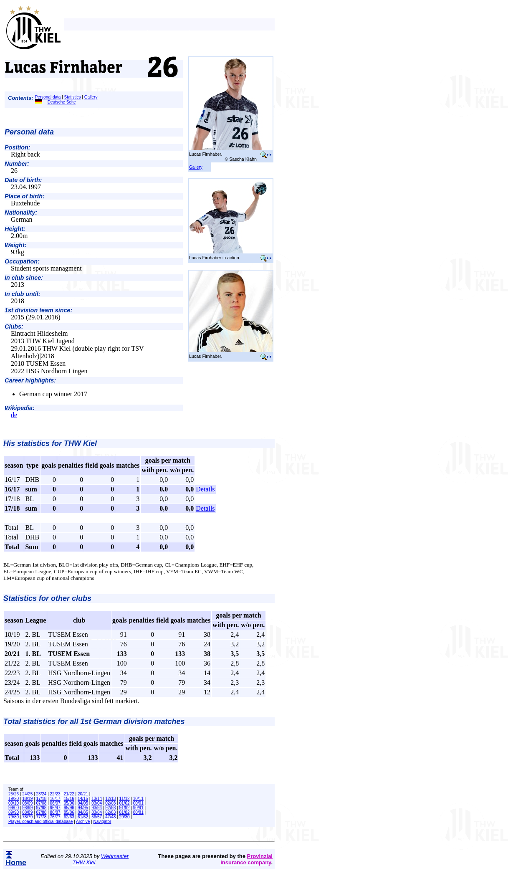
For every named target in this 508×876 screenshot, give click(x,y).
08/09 (27, 803)
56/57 (96, 817)
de (14, 414)
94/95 (83, 807)
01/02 (124, 803)
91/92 (124, 807)
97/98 (41, 807)
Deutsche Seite (55, 102)
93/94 (96, 807)
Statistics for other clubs (47, 598)
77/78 (41, 817)
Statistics (72, 97)
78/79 (27, 817)
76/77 (55, 817)
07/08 (41, 803)
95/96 (69, 807)
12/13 (110, 798)
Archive (83, 821)
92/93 (110, 807)
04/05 (83, 803)
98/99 (27, 807)
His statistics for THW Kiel (50, 443)
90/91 (138, 807)
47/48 (110, 817)
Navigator (102, 821)
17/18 (41, 798)
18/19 (27, 798)
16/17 (55, 798)
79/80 (13, 817)
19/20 (13, 798)
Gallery (91, 97)
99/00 (13, 807)
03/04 (96, 803)
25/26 (13, 794)
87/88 (41, 812)
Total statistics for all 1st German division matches (93, 721)
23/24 (41, 794)
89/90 (13, 812)
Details (205, 489)
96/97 (55, 807)
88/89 (27, 812)
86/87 (55, 812)
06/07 (55, 803)
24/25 (27, 794)
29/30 (124, 817)
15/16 (69, 798)
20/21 (83, 794)
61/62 (83, 817)
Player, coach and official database (40, 821)
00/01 (138, 803)
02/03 (110, 803)
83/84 (96, 812)
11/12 (124, 798)
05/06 (69, 803)
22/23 (55, 794)
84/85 (83, 812)
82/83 (110, 812)
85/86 (69, 812)
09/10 (13, 803)
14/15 (83, 798)
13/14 (96, 798)
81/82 (124, 812)
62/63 (69, 817)
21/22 (69, 794)
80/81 (138, 812)
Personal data (48, 97)
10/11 (138, 798)
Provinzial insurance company (246, 859)
